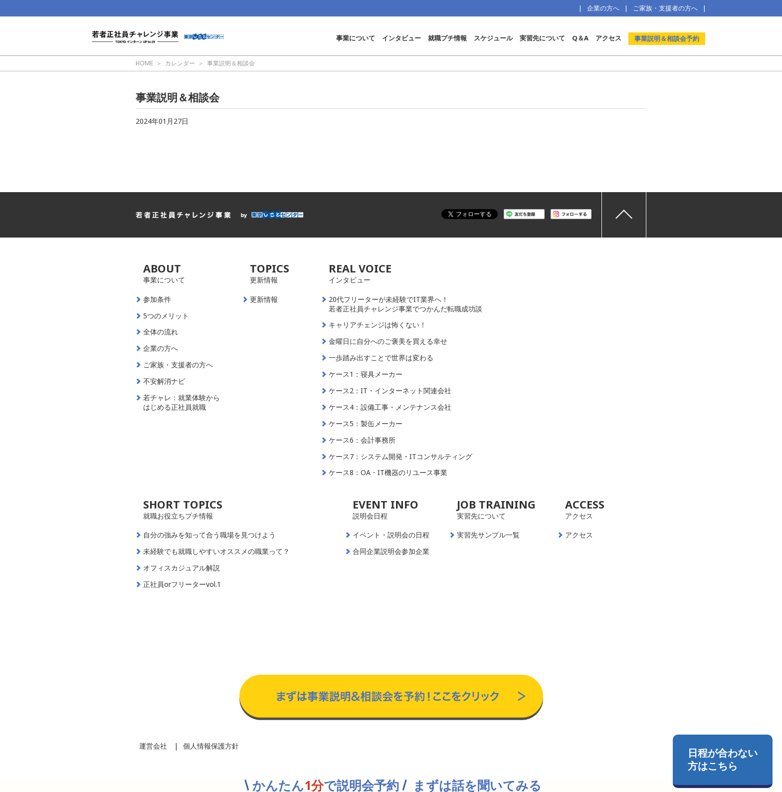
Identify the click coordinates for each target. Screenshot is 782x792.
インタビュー (401, 37)
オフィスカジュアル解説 (181, 567)
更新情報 (264, 299)
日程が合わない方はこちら (723, 759)
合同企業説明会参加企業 (391, 551)
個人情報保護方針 (211, 746)
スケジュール (493, 37)
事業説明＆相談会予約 (666, 38)
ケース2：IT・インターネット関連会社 (390, 390)
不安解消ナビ (164, 381)
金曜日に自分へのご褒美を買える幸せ (388, 341)
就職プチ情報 (447, 37)
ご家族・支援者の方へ (665, 7)
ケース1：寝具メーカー (365, 374)
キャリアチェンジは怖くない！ (377, 324)
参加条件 (157, 299)
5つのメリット (166, 315)
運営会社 (153, 746)
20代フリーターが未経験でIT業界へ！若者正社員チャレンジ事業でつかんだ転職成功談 (405, 304)
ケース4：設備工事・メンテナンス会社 (390, 407)
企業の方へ (603, 7)
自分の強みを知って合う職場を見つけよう (209, 534)
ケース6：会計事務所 (362, 440)
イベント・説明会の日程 (391, 534)
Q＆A (580, 37)
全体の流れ (160, 331)
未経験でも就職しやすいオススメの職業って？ (216, 551)
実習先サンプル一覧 (488, 534)
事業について (355, 37)
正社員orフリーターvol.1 (182, 584)
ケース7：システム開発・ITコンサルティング (400, 456)
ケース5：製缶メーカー (365, 423)
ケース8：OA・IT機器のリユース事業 (388, 472)
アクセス (608, 37)
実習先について (542, 37)
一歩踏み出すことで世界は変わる (381, 357)
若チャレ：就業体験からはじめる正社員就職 (181, 402)
